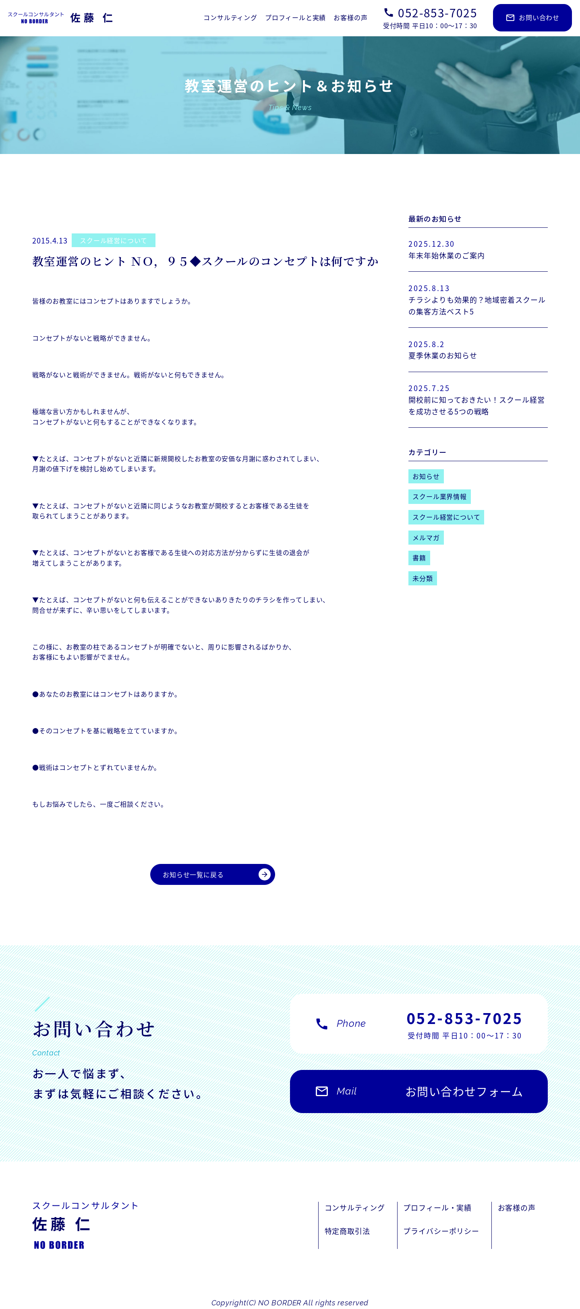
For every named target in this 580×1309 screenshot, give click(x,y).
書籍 (419, 557)
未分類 (422, 578)
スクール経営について (113, 240)
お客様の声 (350, 17)
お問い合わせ (532, 17)
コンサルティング (230, 17)
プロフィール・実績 (437, 1207)
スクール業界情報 (439, 496)
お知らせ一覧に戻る (217, 874)
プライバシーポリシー (441, 1231)
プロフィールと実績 (295, 17)
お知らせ (425, 476)
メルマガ (425, 537)
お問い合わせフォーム (419, 1095)
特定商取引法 (347, 1231)
